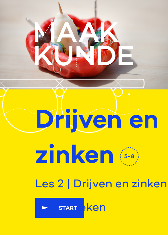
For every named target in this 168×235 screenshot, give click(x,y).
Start (68, 207)
